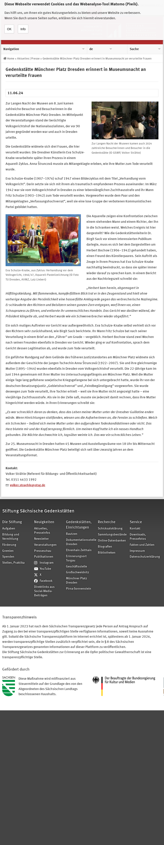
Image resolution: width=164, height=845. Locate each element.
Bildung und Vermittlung (10, 536)
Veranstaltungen (45, 545)
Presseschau (42, 551)
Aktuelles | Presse (28, 58)
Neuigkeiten (44, 522)
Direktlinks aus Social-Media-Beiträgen (44, 591)
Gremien (8, 551)
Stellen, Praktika (13, 562)
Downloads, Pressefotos (138, 536)
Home (10, 58)
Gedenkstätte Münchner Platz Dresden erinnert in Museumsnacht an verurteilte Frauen (97, 58)
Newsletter (41, 538)
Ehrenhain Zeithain (79, 550)
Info (23, 25)
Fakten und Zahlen (142, 545)
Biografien (105, 546)
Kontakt (135, 528)
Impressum (137, 551)
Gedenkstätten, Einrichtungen (79, 524)
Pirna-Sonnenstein (78, 588)
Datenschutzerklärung (144, 556)
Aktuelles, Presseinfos (42, 530)
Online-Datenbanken (112, 540)
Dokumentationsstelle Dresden (80, 542)
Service (136, 522)
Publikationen (43, 556)
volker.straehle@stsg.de (27, 485)
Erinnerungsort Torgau (76, 558)
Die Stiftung (12, 522)
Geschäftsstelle (76, 566)
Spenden (8, 556)
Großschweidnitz (77, 572)
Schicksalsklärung (110, 528)
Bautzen (71, 534)
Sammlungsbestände (112, 534)
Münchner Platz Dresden (76, 580)
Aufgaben (8, 528)
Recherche (106, 522)
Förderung (9, 545)
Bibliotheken (106, 552)
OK (9, 25)
